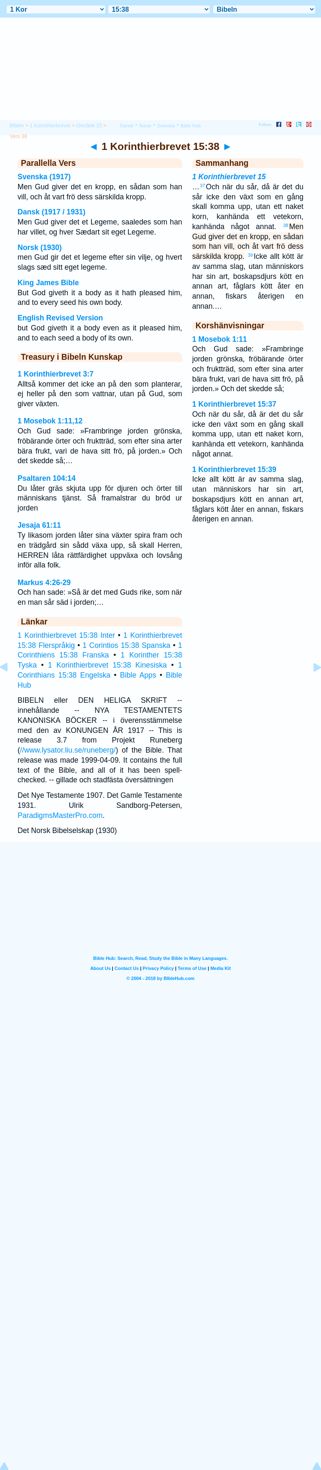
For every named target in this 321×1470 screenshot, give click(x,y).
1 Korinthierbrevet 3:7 (56, 374)
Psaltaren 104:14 (47, 478)
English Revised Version (60, 318)
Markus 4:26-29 (44, 582)
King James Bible (48, 283)
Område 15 (89, 126)
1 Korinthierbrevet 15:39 (234, 469)
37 (202, 185)
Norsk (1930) (40, 247)
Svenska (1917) (44, 177)
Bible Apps (138, 675)
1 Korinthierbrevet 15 (229, 177)
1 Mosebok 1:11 (219, 339)
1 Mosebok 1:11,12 (50, 421)
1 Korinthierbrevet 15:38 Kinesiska (107, 665)
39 (250, 255)
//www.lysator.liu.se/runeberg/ (68, 750)
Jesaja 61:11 (39, 525)
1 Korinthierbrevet (50, 126)
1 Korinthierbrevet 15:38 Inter (66, 635)
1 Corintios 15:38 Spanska (127, 645)
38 (285, 225)
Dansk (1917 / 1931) (51, 212)
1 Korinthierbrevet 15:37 (234, 404)
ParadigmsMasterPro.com (60, 815)
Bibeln (17, 126)
